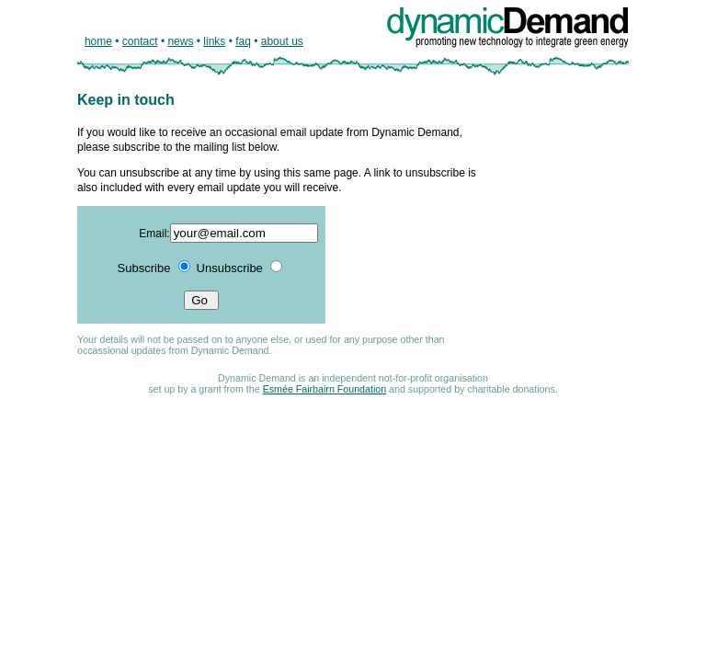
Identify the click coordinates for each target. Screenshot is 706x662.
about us (282, 41)
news (180, 41)
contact (140, 41)
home (98, 41)
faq (243, 41)
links (214, 41)
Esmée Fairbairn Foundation (324, 388)
